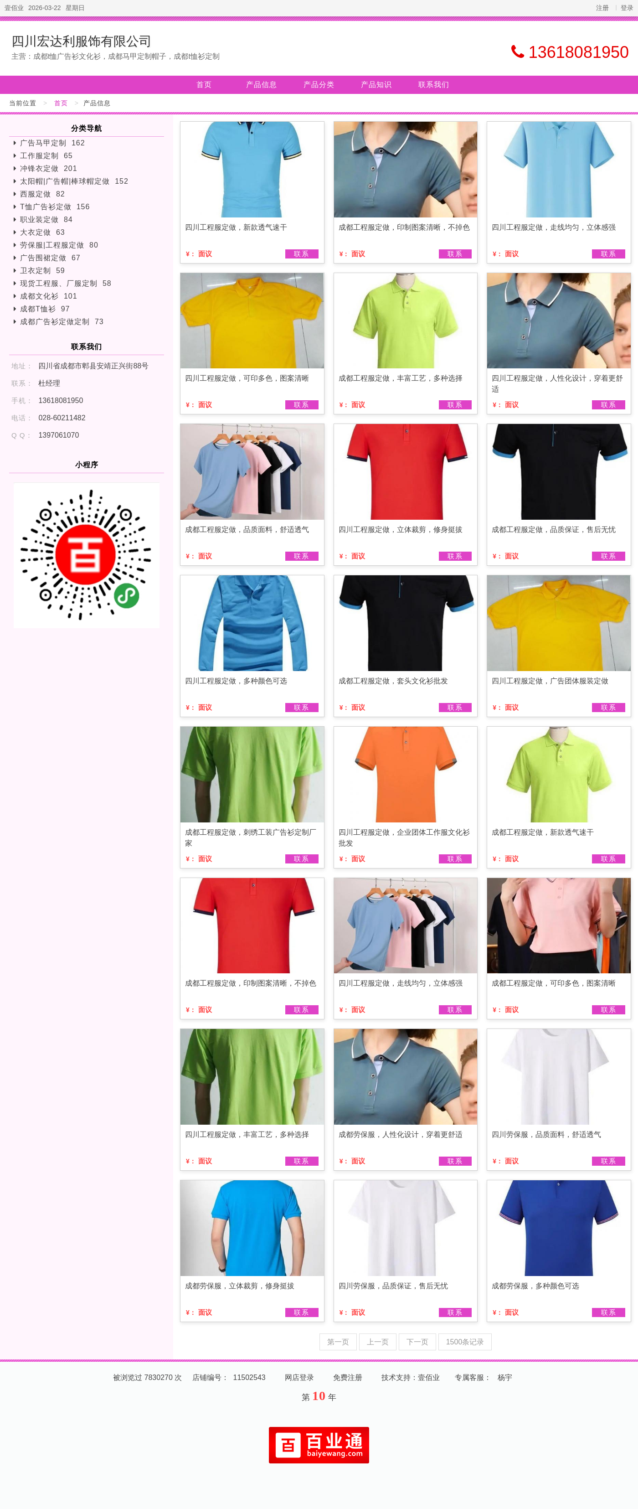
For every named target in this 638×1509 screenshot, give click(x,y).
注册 (602, 7)
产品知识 (376, 84)
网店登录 (299, 1377)
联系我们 (433, 84)
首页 (204, 84)
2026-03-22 (44, 7)
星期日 (75, 7)
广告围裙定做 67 (50, 258)
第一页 (338, 1342)
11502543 (249, 1377)
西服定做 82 (42, 194)
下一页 (417, 1342)
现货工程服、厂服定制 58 (66, 283)
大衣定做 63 (42, 232)
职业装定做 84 (46, 219)
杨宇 (505, 1377)
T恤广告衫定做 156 (55, 207)
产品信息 (261, 84)
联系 (301, 254)
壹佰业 (14, 7)
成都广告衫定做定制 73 (62, 322)
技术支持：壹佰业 (410, 1377)
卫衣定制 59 (42, 270)
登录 (627, 7)
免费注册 (347, 1377)
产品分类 (319, 84)
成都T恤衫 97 (45, 309)
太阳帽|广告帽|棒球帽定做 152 (74, 181)
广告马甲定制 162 (52, 143)
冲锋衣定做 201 (48, 168)
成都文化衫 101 (48, 296)
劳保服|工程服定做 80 (59, 245)
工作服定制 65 (46, 156)
